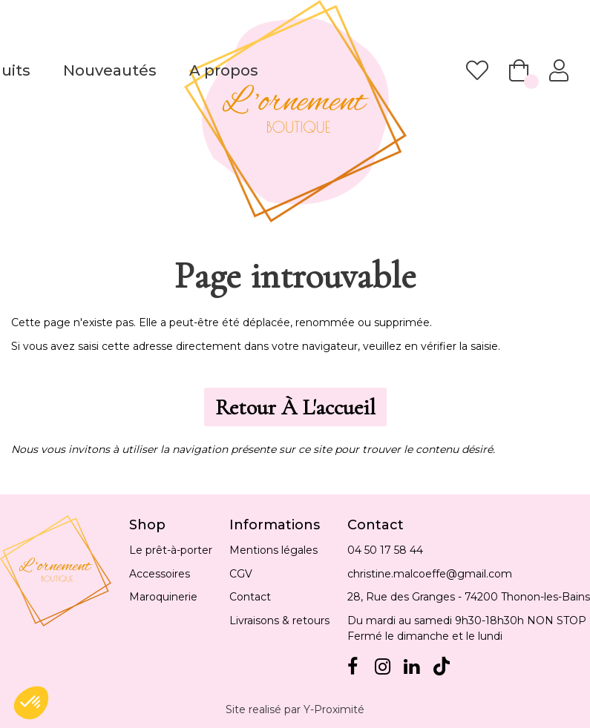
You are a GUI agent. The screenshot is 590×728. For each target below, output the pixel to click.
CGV (240, 573)
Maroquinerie (163, 596)
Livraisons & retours (279, 620)
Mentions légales (273, 550)
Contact (250, 596)
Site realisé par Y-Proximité (295, 709)
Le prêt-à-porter (170, 550)
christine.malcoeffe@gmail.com (429, 573)
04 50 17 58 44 (385, 550)
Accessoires (159, 573)
